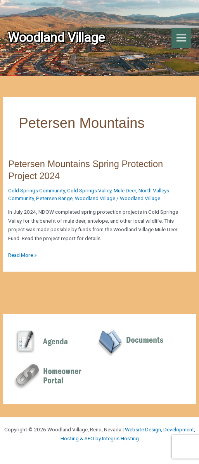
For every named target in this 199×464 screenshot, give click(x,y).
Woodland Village (95, 198)
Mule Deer (125, 190)
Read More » (22, 255)
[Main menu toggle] (181, 38)
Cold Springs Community (36, 190)
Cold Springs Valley (89, 190)
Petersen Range (54, 198)
